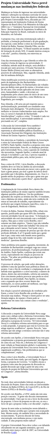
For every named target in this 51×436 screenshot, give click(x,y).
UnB (29, 389)
